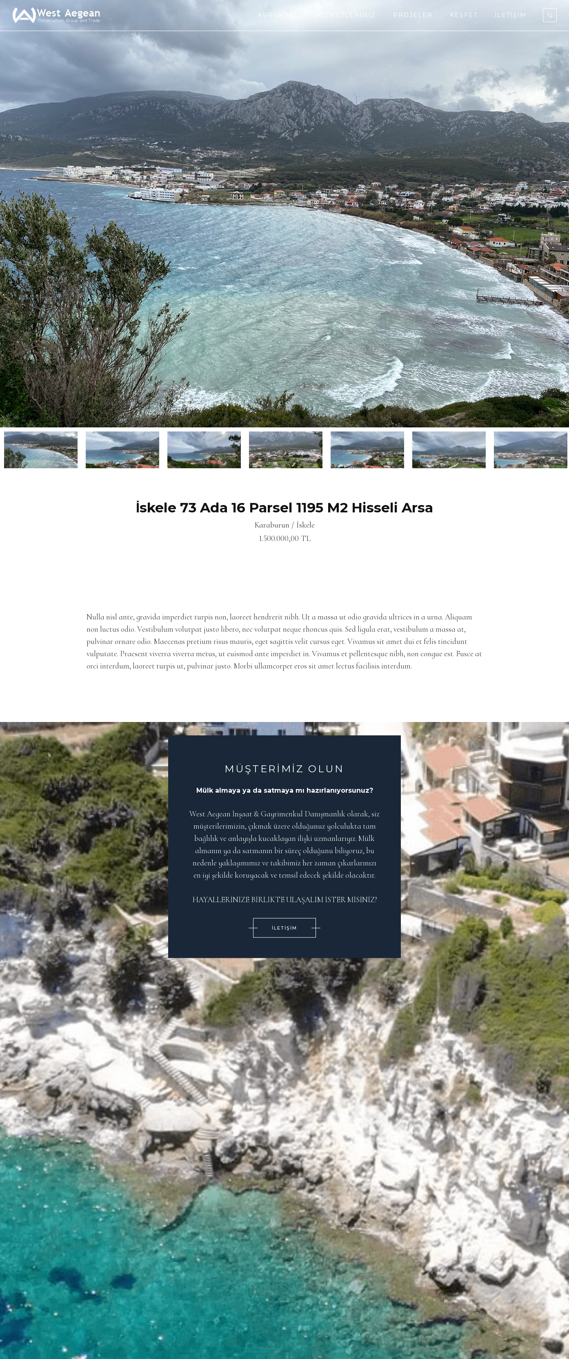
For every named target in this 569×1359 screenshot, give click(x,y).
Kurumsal (278, 15)
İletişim (511, 15)
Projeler (413, 15)
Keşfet (464, 15)
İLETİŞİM (284, 927)
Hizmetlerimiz (346, 15)
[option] (284, 213)
